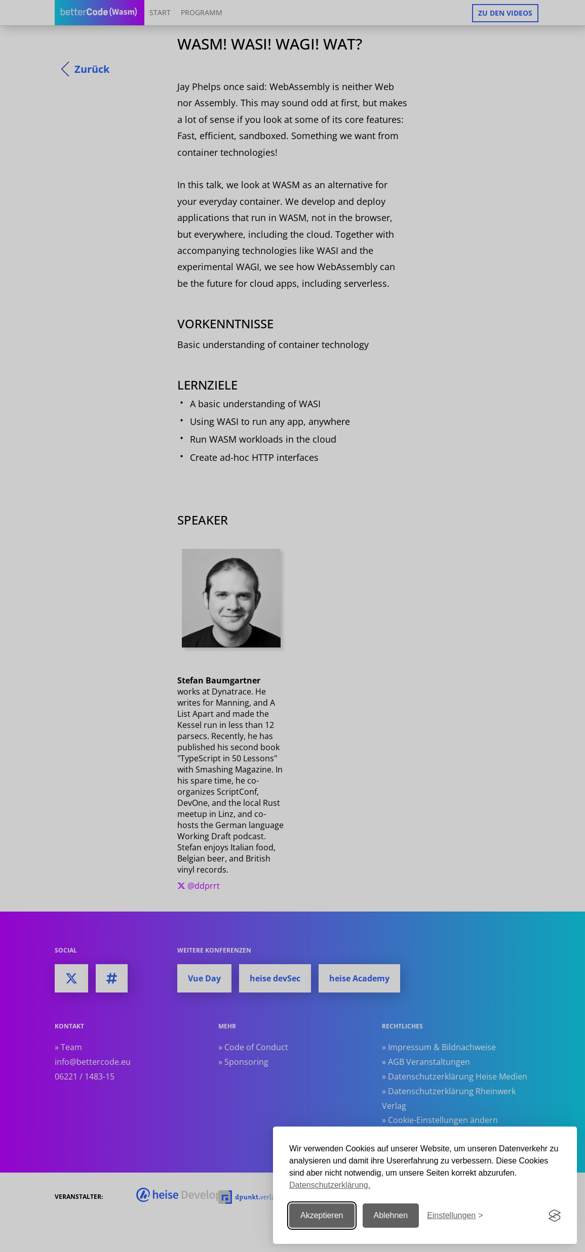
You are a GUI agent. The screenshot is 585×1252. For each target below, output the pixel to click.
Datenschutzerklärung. (329, 1185)
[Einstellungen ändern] (455, 1215)
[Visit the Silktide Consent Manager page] (555, 1216)
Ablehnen (391, 1215)
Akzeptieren (321, 1215)
